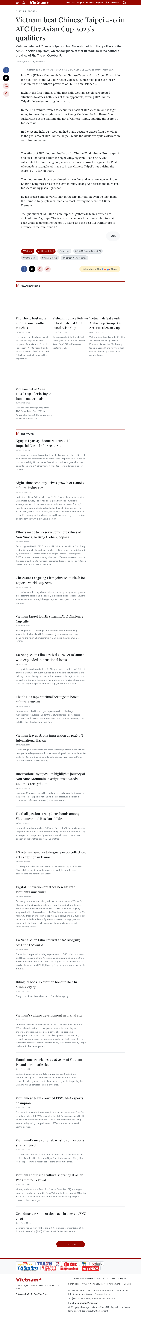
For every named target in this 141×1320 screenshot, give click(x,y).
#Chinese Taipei (46, 250)
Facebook (6, 70)
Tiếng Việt (70, 2)
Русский (115, 3)
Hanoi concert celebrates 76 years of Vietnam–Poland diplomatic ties (50, 1062)
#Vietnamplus (29, 257)
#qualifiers (64, 250)
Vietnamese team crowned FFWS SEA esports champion (49, 1100)
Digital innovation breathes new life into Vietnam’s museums (45, 889)
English (80, 2)
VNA (84, 1283)
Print (6, 86)
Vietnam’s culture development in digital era (49, 1015)
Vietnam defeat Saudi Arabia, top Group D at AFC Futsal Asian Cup (105, 323)
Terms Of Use (102, 1278)
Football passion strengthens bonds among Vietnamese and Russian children (47, 816)
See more (27, 433)
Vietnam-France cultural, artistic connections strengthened (50, 1142)
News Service (96, 1283)
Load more (70, 1244)
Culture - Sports (26, 11)
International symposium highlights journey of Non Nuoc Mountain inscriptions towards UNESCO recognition (50, 778)
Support (122, 1278)
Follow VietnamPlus (91, 269)
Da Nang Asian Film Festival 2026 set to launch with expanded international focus (50, 657)
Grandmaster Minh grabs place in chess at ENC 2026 (51, 1216)
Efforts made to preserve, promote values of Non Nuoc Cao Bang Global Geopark (48, 534)
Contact (127, 1283)
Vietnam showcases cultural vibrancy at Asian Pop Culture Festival (49, 1177)
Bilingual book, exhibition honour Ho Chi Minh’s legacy (46, 984)
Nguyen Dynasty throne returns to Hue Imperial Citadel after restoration (44, 443)
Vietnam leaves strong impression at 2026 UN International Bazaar (49, 737)
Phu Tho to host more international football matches (31, 323)
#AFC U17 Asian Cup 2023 (88, 250)
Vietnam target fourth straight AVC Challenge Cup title (49, 618)
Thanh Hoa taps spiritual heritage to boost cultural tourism (47, 699)
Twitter (6, 78)
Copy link (6, 93)
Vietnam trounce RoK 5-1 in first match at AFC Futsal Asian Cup (70, 323)
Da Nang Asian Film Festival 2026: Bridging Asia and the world (48, 942)
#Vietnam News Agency (74, 257)
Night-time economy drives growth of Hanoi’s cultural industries (50, 485)
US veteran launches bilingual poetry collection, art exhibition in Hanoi (51, 854)
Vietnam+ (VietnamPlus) (39, 2)
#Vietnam (27, 250)
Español (99, 2)
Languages (73, 1283)
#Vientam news (49, 257)
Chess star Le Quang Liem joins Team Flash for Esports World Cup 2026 (50, 580)
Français (90, 2)
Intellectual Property (83, 1278)
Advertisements (113, 1283)
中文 (107, 3)
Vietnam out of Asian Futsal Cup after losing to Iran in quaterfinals (33, 393)
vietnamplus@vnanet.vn (86, 1302)
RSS (113, 1278)
